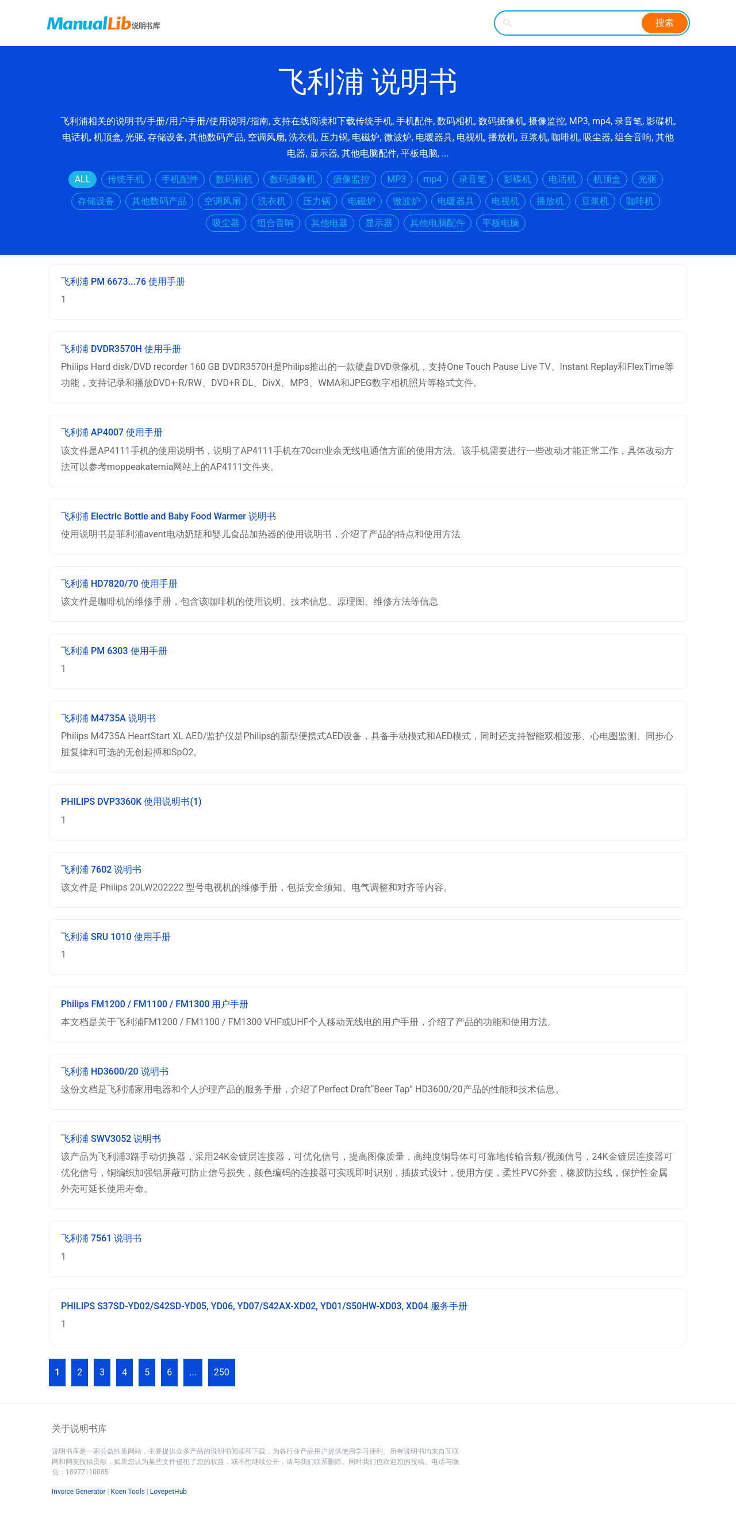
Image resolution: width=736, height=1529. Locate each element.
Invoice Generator (79, 1492)
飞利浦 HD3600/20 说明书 (114, 1071)
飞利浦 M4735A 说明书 (108, 718)
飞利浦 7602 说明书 (101, 869)
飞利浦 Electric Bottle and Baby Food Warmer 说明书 (168, 516)
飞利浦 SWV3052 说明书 (111, 1138)
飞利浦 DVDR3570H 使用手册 (121, 348)
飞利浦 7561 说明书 (101, 1238)
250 (221, 1372)
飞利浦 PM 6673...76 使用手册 (123, 281)
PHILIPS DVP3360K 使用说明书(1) (131, 801)
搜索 (665, 22)
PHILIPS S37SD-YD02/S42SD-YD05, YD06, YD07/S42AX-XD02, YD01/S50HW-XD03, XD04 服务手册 (264, 1306)
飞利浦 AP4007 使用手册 (112, 432)
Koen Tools (128, 1492)
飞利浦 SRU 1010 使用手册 (116, 936)
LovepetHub (168, 1492)
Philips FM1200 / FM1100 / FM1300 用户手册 (154, 1004)
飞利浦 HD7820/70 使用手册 (119, 583)
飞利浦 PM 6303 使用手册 (114, 650)
